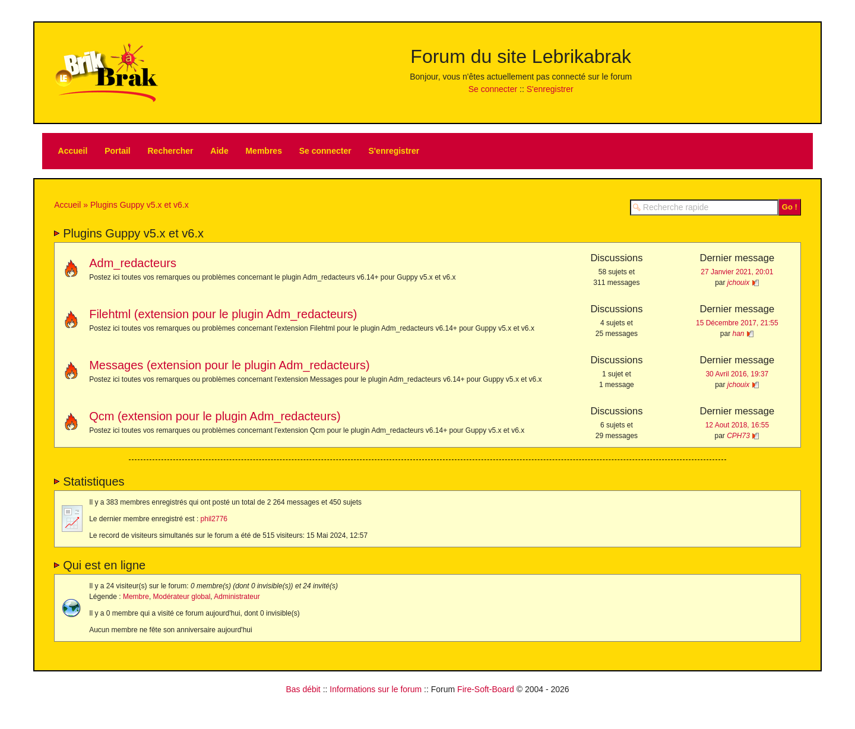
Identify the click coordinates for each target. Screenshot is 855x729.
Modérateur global (182, 596)
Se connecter (493, 89)
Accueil (73, 151)
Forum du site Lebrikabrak (520, 56)
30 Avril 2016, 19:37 (736, 374)
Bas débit (303, 689)
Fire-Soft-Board (485, 689)
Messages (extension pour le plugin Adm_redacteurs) (229, 365)
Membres (263, 151)
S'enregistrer (550, 89)
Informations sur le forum (376, 689)
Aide (219, 151)
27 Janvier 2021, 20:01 (737, 272)
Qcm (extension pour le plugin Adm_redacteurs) (215, 416)
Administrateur (236, 596)
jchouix (738, 282)
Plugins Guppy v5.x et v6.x (139, 205)
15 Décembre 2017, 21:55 (737, 323)
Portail (117, 151)
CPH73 (738, 436)
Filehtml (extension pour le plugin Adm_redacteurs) (223, 314)
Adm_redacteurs (132, 263)
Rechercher (171, 151)
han (739, 333)
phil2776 (214, 519)
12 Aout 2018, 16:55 (737, 425)
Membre (136, 596)
